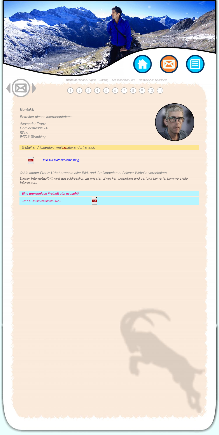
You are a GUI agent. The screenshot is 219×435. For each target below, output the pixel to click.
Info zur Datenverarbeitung (61, 160)
